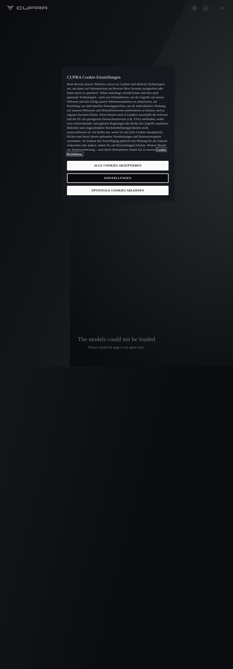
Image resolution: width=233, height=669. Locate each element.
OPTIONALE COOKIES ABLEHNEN (118, 190)
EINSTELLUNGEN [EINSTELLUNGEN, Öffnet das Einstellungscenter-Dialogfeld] (117, 178)
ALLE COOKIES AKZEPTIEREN (117, 165)
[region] (118, 134)
